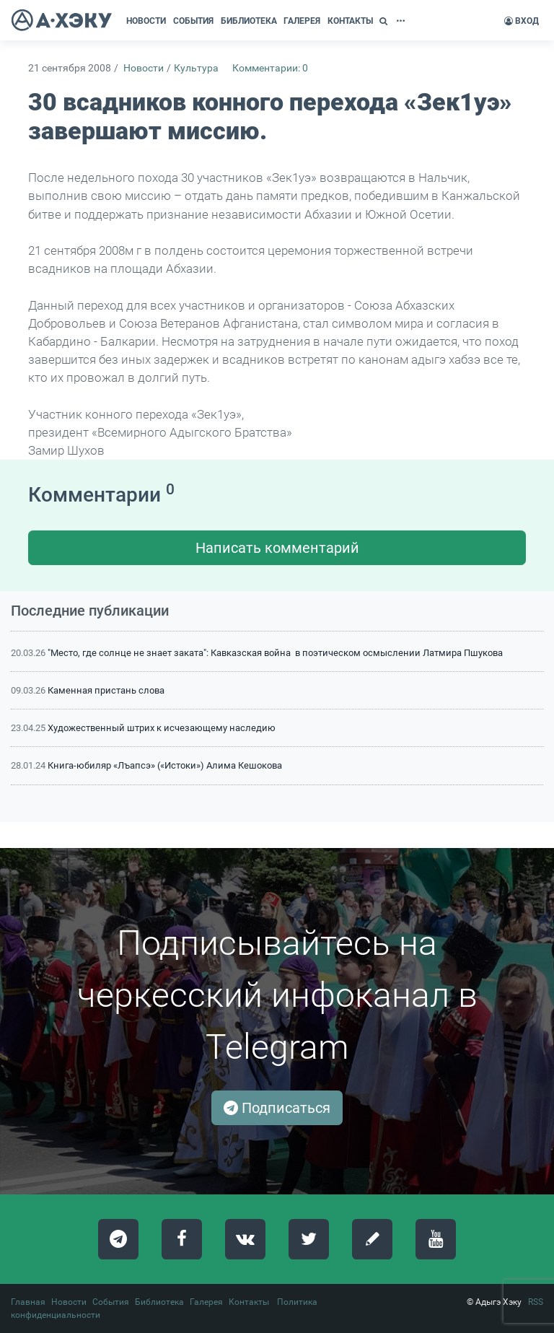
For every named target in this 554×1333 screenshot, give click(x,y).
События (110, 1302)
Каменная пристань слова (106, 690)
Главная (28, 1302)
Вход (521, 21)
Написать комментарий (277, 547)
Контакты (249, 1302)
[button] (385, 21)
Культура (196, 68)
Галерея (206, 1302)
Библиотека (159, 1302)
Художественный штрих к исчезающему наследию (162, 727)
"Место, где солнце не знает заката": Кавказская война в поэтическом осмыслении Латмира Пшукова (275, 652)
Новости (143, 68)
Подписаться (277, 1107)
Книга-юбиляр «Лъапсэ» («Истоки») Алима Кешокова (165, 765)
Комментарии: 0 (270, 68)
